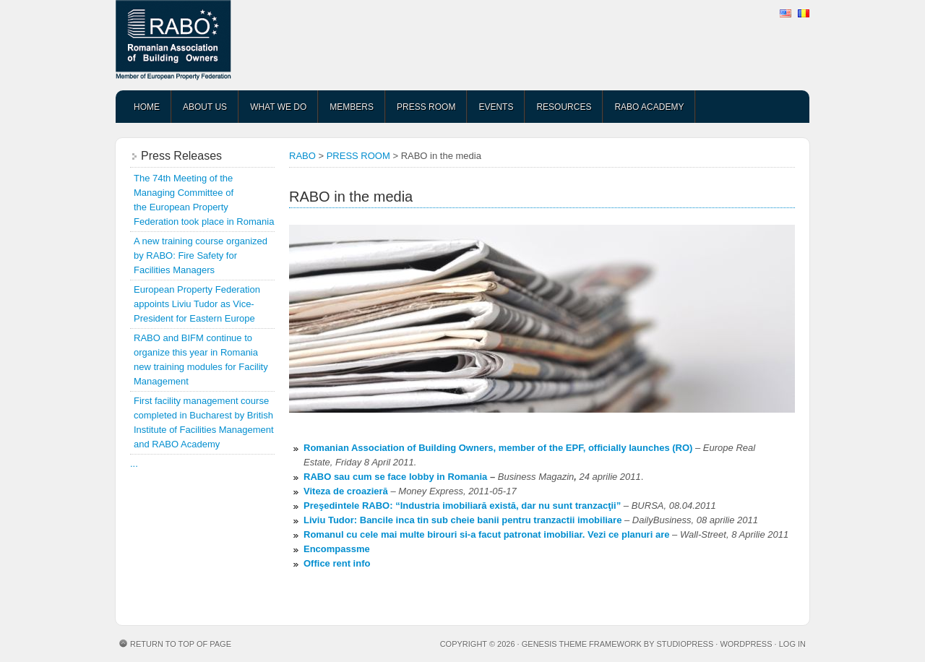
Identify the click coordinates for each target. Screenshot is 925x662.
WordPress (746, 644)
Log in (792, 644)
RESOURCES (563, 107)
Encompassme (337, 548)
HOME (147, 107)
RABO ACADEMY (649, 107)
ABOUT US (205, 107)
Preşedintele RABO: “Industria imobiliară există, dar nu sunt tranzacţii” (462, 505)
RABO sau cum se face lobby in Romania (395, 476)
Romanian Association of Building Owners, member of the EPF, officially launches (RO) (498, 447)
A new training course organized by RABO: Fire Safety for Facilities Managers (200, 255)
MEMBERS (352, 107)
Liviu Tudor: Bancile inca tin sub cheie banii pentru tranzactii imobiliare (462, 520)
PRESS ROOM (426, 107)
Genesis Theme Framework (582, 644)
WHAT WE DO (278, 107)
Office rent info (337, 563)
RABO (228, 45)
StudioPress (684, 644)
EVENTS (495, 107)
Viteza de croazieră (346, 491)
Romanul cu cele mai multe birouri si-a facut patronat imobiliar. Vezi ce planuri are (486, 534)
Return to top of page (180, 644)
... (134, 463)
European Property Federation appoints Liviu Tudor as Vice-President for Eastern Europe (197, 304)
